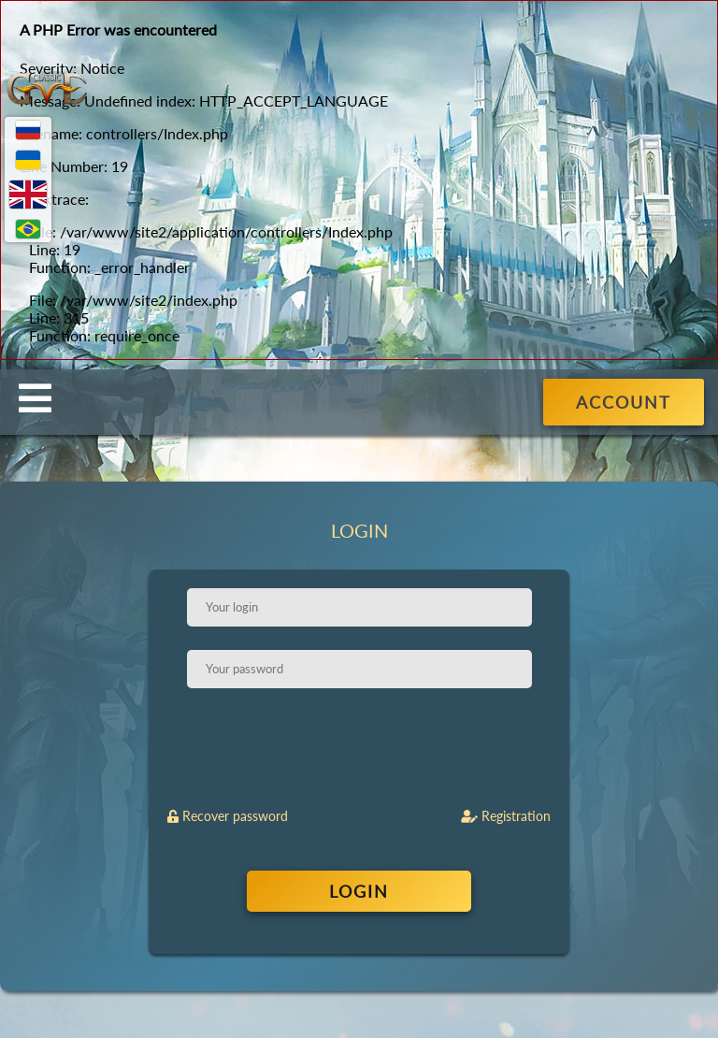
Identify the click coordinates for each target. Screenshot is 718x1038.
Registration (506, 816)
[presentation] (361, 748)
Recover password (227, 816)
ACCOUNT (623, 402)
